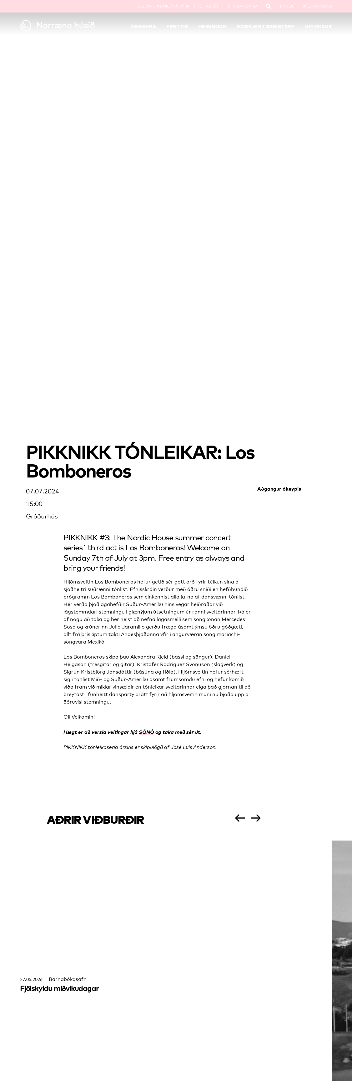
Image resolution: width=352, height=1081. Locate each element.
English (289, 6)
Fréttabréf (206, 6)
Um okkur (318, 26)
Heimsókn (212, 26)
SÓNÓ (146, 732)
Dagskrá (143, 26)
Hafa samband (241, 6)
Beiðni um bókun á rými (163, 6)
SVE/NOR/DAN (317, 6)
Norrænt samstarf (265, 26)
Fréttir (177, 26)
